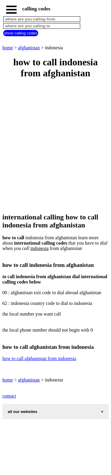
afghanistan (29, 47)
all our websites (22, 411)
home (7, 47)
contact (9, 395)
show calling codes (20, 33)
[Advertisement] (55, 146)
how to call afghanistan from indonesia (39, 358)
